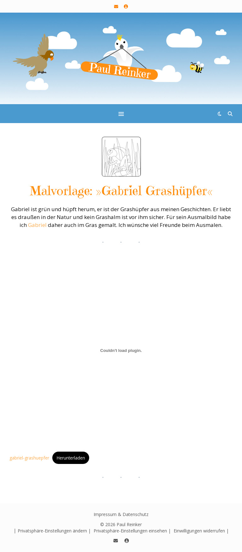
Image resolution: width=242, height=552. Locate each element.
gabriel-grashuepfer (29, 458)
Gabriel (37, 225)
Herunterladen (71, 458)
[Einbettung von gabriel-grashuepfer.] (121, 350)
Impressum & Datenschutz (121, 514)
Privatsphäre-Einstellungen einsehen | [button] (132, 531)
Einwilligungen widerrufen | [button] (201, 531)
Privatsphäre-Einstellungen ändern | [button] (54, 531)
